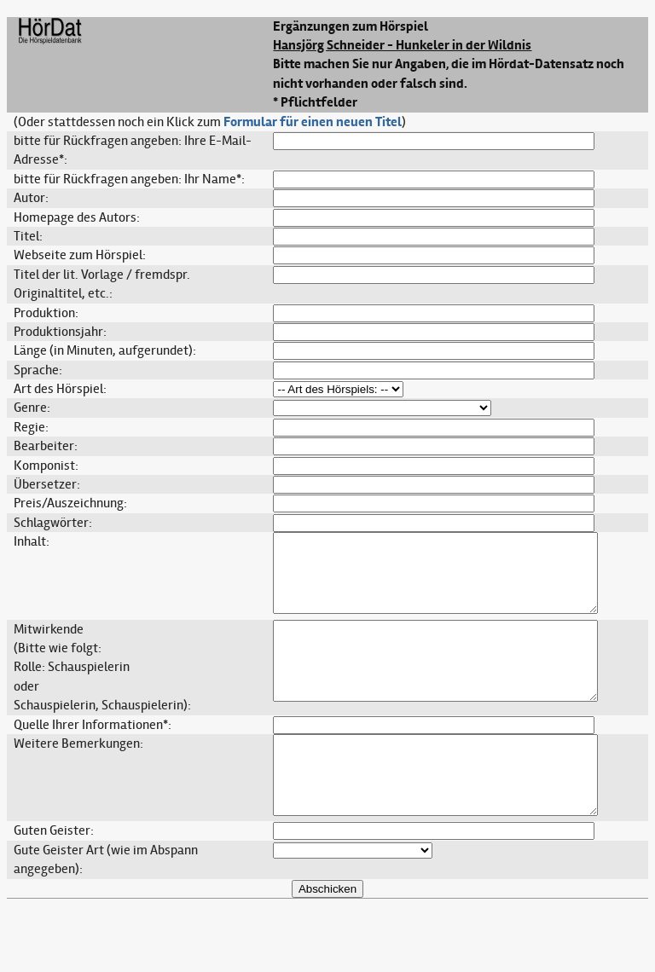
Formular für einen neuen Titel (312, 121)
